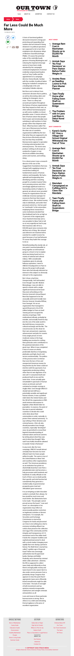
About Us (27, 14)
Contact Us (51, 14)
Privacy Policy (41, 650)
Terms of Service (31, 650)
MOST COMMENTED (55, 126)
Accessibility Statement (51, 650)
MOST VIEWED (53, 39)
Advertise (38, 14)
